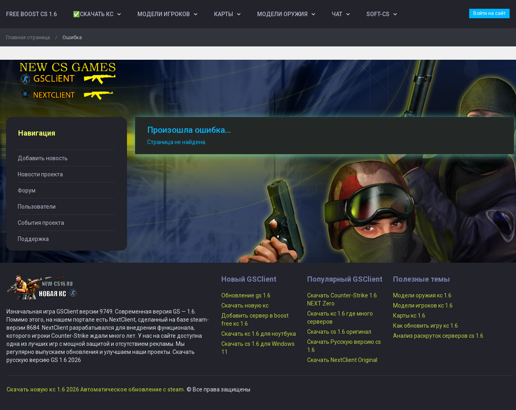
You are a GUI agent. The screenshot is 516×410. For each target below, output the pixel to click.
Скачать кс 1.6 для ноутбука (258, 334)
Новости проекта (40, 174)
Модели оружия (282, 14)
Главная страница (28, 37)
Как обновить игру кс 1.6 (425, 325)
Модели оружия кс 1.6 (422, 295)
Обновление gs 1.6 (245, 295)
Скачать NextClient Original (342, 360)
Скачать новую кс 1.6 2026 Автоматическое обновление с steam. (95, 389)
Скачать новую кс (244, 305)
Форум (26, 190)
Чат (337, 14)
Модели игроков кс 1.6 (423, 305)
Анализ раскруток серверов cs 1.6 (438, 336)
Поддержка (33, 239)
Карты (223, 14)
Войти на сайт (489, 13)
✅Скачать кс (93, 14)
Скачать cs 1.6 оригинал (339, 331)
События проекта (41, 223)
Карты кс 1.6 (409, 315)
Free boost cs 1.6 (31, 14)
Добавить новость (43, 158)
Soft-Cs (377, 14)
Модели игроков (163, 14)
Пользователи (37, 206)
